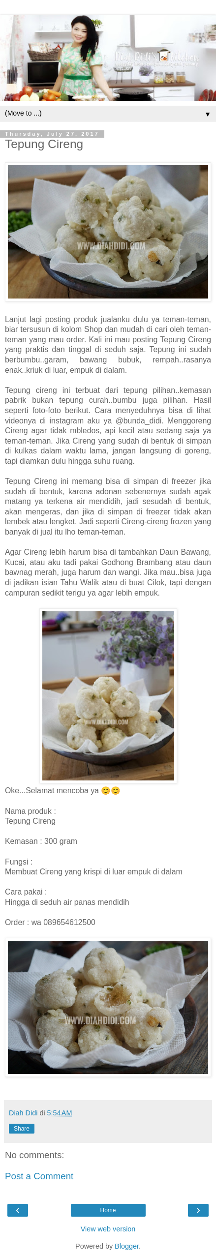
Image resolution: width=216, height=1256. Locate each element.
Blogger (127, 1246)
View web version (108, 1229)
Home (108, 1210)
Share (22, 1128)
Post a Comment (39, 1176)
